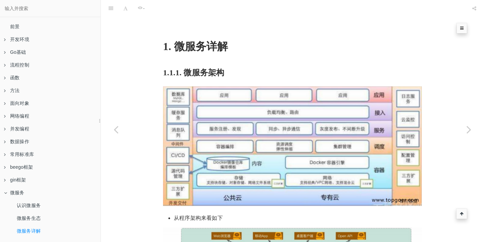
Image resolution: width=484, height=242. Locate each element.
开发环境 (16, 39)
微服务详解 (29, 231)
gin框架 (15, 180)
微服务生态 (29, 218)
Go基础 (15, 52)
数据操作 (16, 141)
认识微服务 (29, 205)
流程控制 (16, 65)
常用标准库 (19, 154)
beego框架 (18, 167)
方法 (11, 90)
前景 (14, 26)
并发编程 (16, 128)
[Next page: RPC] (469, 129)
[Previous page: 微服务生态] (116, 129)
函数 (11, 77)
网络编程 (16, 116)
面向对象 (16, 103)
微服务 (14, 192)
